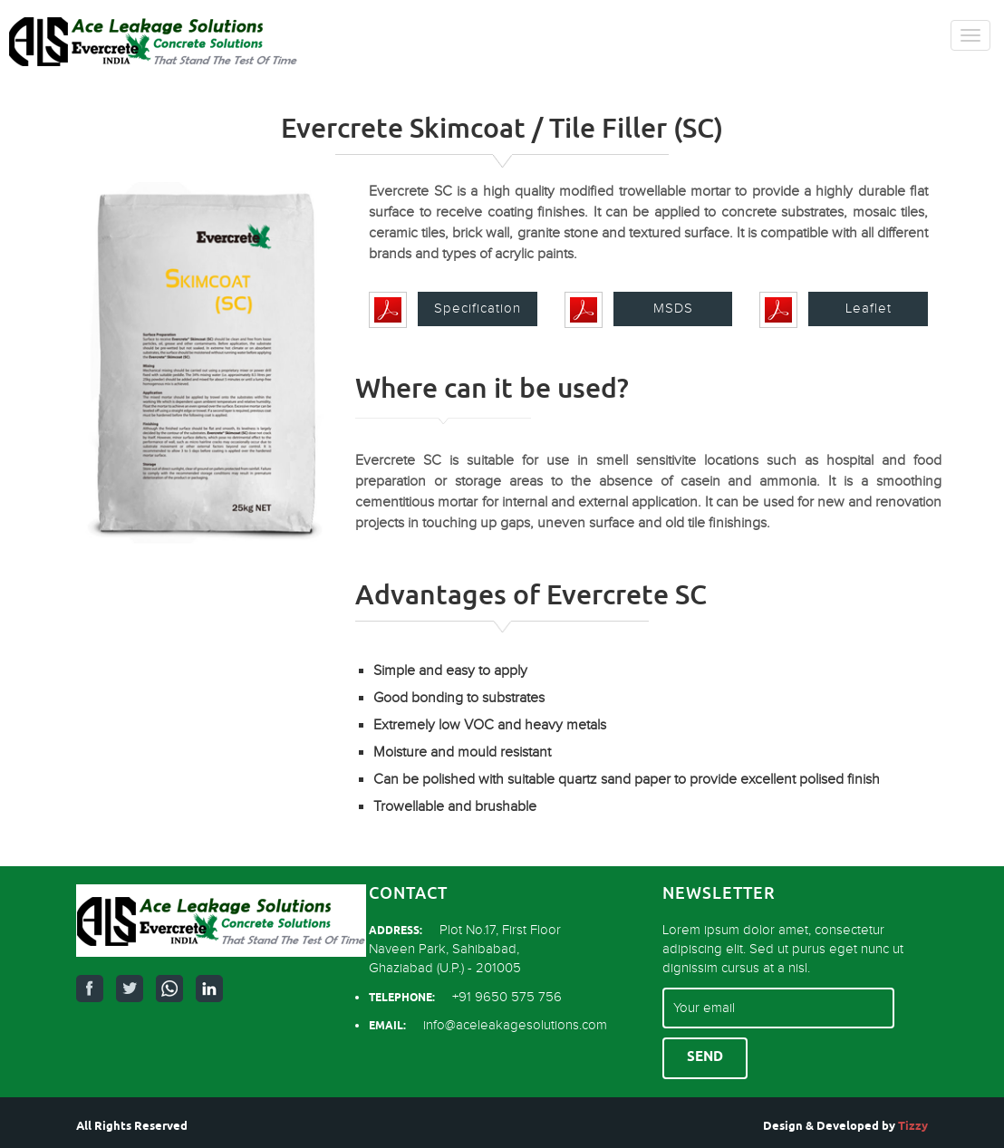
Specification (477, 308)
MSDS (673, 308)
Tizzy (913, 1126)
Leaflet (868, 308)
